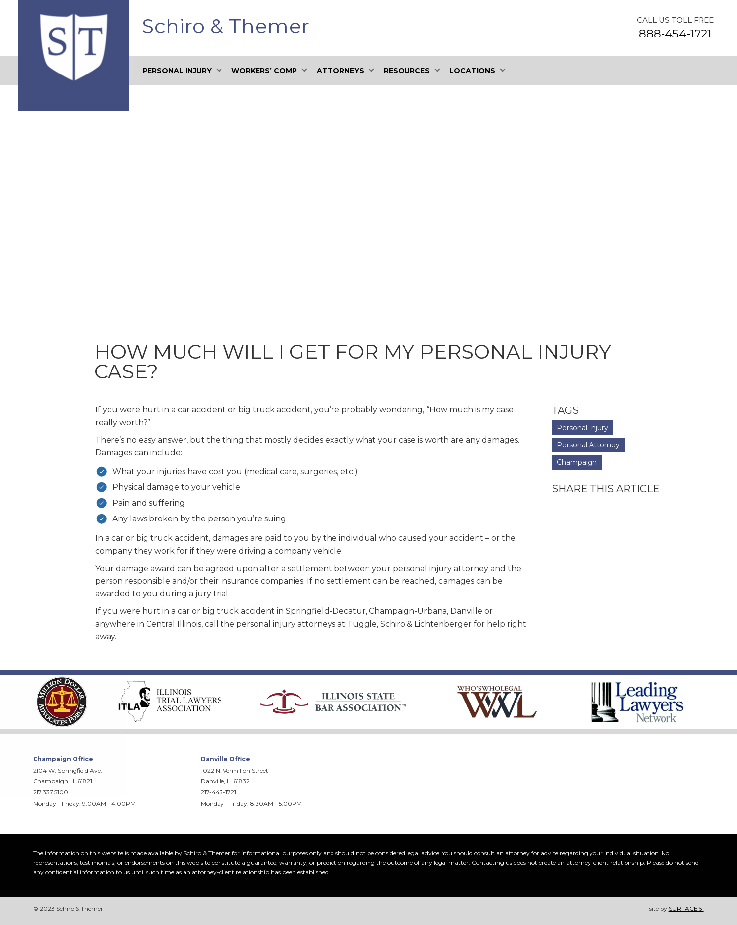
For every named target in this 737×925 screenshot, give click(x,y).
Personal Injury (582, 427)
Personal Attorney (588, 445)
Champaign (577, 462)
